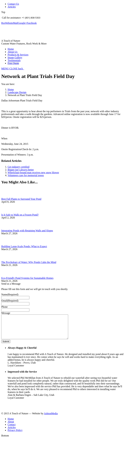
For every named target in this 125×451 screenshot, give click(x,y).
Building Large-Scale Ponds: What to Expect (24, 246)
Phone (4, 306)
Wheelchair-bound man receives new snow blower (33, 172)
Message (5, 313)
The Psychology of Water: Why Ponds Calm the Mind (28, 262)
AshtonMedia (51, 418)
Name (9, 294)
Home (11, 89)
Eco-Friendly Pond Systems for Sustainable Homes (27, 278)
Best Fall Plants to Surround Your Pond (21, 199)
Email (9, 300)
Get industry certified (18, 166)
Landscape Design (17, 92)
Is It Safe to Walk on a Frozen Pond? (20, 214)
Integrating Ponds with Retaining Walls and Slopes (27, 230)
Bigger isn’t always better (21, 169)
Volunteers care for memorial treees (26, 175)
